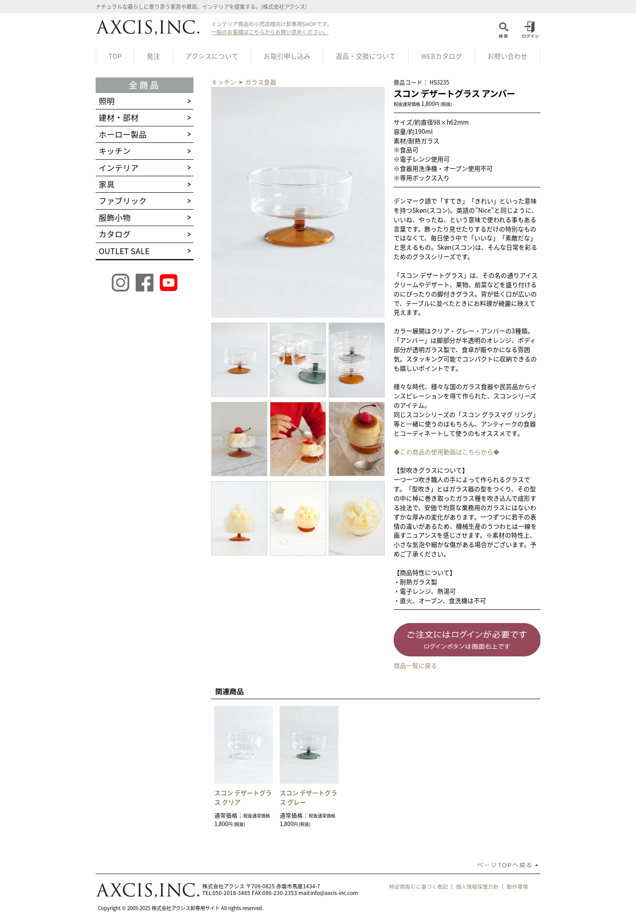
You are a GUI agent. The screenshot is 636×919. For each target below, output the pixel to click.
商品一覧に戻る (415, 665)
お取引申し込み (287, 56)
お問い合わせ (507, 56)
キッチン (224, 81)
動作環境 (517, 887)
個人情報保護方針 (477, 887)
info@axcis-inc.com (334, 893)
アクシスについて (211, 56)
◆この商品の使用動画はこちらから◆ (446, 451)
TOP (115, 56)
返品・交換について (366, 56)
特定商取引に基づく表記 (418, 887)
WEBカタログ (441, 56)
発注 (153, 56)
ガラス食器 (260, 81)
